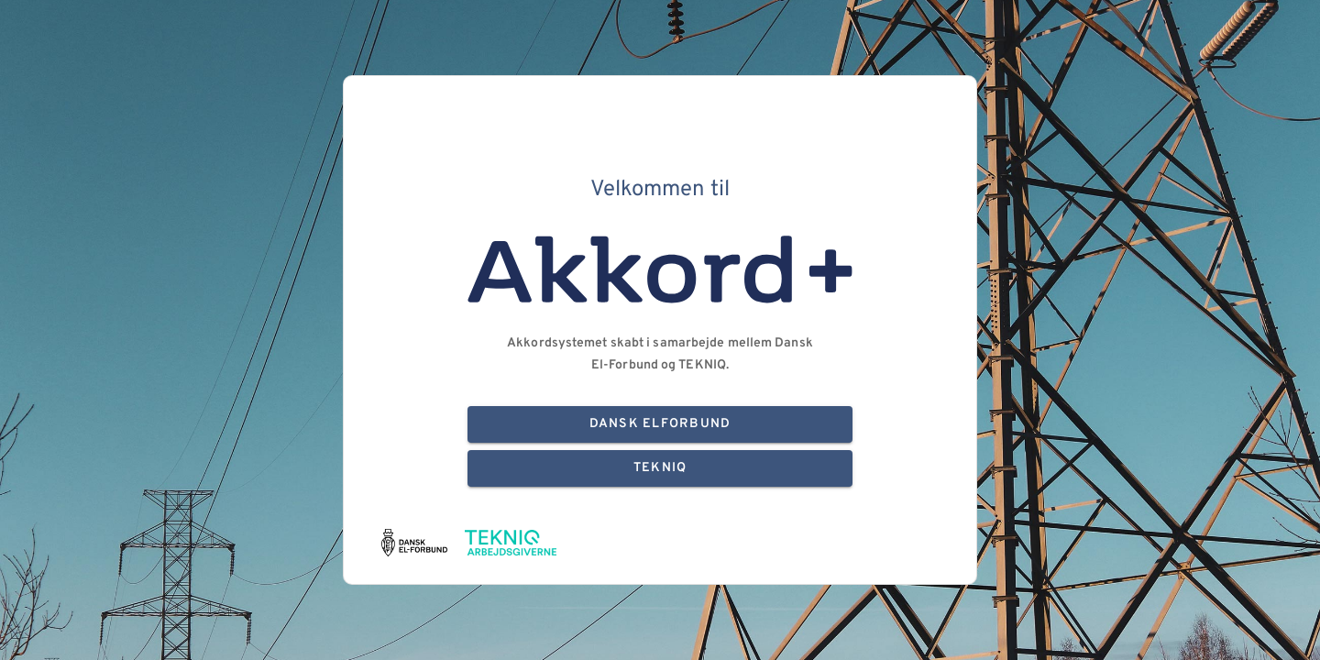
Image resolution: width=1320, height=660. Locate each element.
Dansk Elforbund (660, 424)
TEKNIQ (660, 468)
